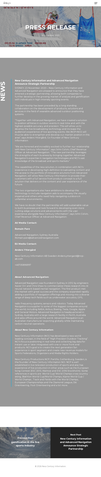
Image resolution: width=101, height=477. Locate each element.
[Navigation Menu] (95, 3)
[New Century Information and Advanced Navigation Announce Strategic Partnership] (75, 442)
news (50, 19)
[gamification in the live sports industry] (25, 442)
